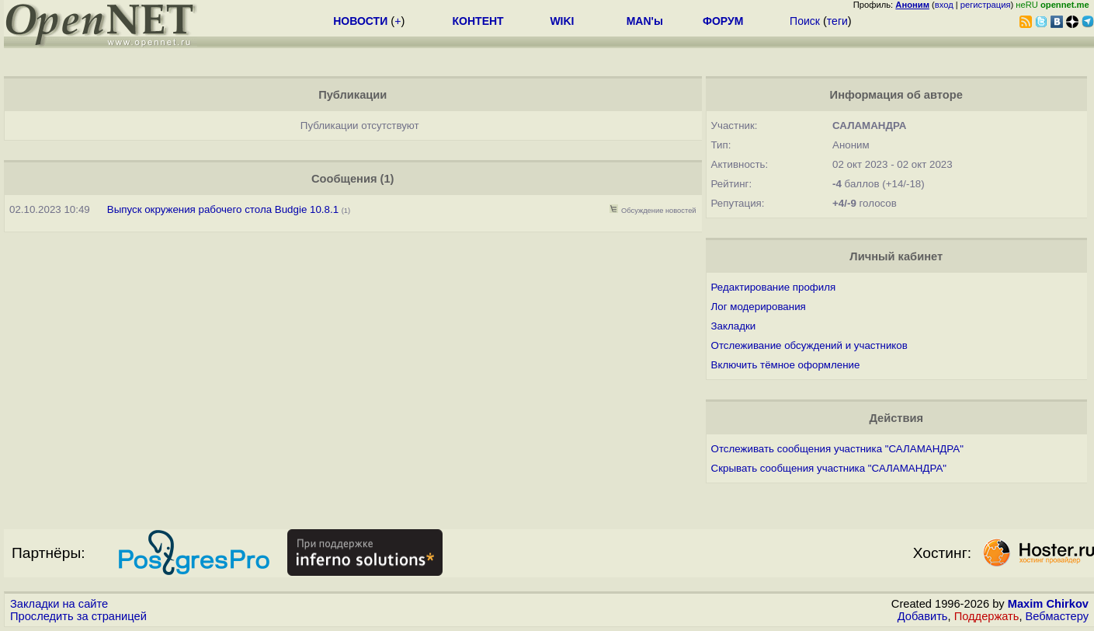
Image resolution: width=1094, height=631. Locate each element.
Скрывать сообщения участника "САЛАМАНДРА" (828, 468)
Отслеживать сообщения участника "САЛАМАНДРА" (837, 449)
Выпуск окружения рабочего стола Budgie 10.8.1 (224, 209)
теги (837, 21)
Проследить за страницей (78, 616)
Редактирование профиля (773, 287)
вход (944, 4)
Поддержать (986, 616)
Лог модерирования (758, 306)
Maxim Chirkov (1048, 604)
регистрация (985, 4)
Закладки (733, 326)
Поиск (805, 21)
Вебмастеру (1057, 616)
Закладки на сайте (59, 604)
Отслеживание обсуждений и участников (809, 345)
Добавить (923, 616)
